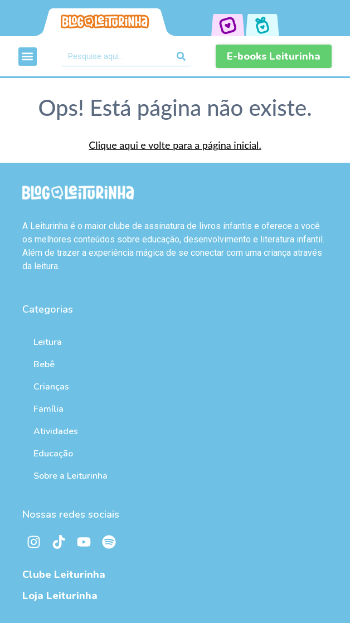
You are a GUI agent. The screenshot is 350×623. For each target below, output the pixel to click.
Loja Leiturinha (60, 595)
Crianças (51, 387)
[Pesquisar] (181, 56)
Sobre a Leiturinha (70, 476)
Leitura (47, 342)
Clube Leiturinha (63, 574)
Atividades (55, 431)
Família (48, 409)
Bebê (44, 364)
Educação (53, 453)
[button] (27, 56)
